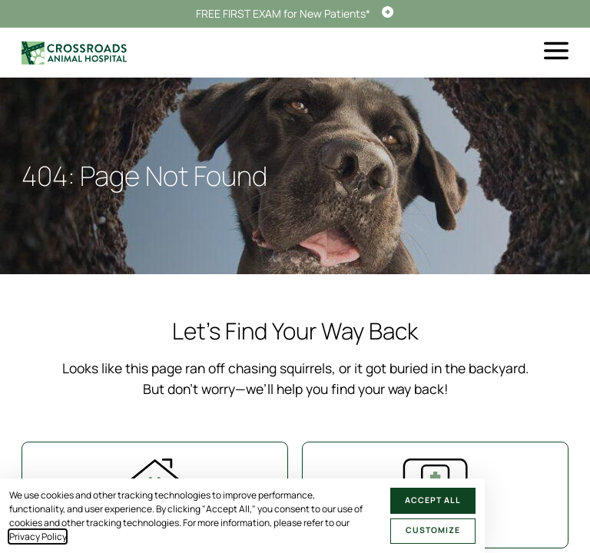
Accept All (433, 500)
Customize (433, 530)
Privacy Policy (37, 536)
